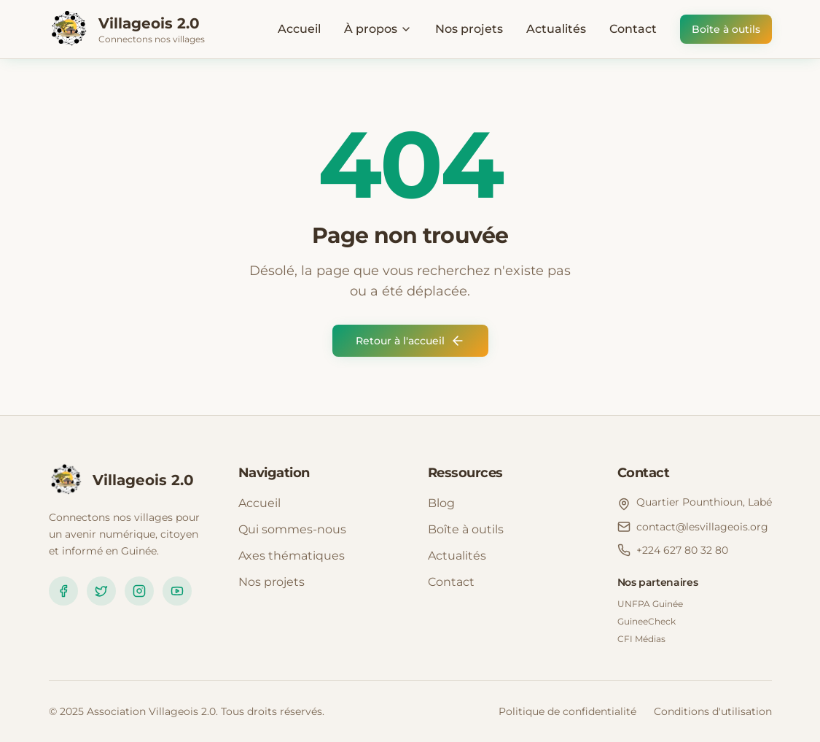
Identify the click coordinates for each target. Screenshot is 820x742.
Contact (633, 29)
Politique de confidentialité (567, 711)
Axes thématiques (291, 556)
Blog (441, 503)
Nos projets (469, 29)
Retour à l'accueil (410, 340)
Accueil (299, 29)
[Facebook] (63, 591)
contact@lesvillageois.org (702, 526)
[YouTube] (177, 591)
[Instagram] (139, 591)
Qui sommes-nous (292, 529)
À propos (378, 29)
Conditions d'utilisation (713, 711)
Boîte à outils (726, 29)
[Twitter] (101, 591)
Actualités (556, 29)
